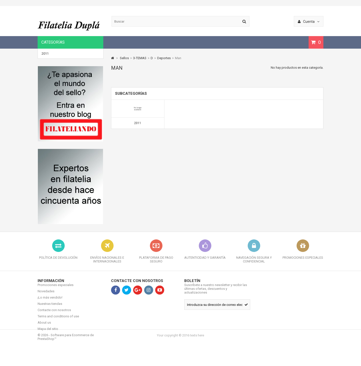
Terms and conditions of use (58, 320)
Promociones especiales (55, 289)
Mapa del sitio (48, 332)
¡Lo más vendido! (50, 301)
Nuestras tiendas (50, 307)
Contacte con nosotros (54, 314)
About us (44, 326)
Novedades (46, 295)
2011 (45, 53)
